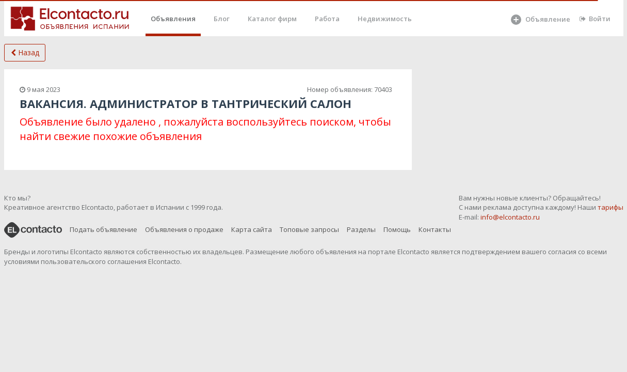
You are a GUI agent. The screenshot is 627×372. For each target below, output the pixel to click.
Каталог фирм (272, 18)
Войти (595, 18)
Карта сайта (251, 229)
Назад (25, 52)
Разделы (361, 229)
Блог (222, 18)
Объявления (173, 18)
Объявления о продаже (184, 229)
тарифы (610, 207)
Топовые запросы (309, 229)
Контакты (435, 229)
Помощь (397, 229)
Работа (327, 18)
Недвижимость (385, 18)
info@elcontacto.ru (510, 217)
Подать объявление (103, 229)
